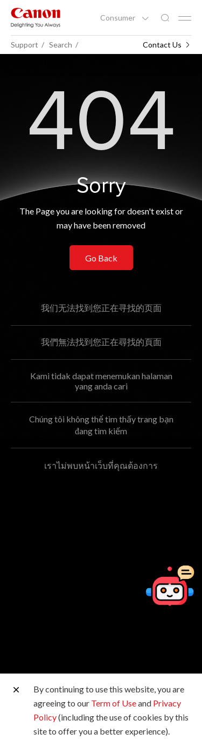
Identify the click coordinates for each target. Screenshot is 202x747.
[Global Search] (165, 18)
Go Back (101, 258)
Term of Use (113, 703)
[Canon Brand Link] (35, 18)
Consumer (118, 18)
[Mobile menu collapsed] (184, 18)
